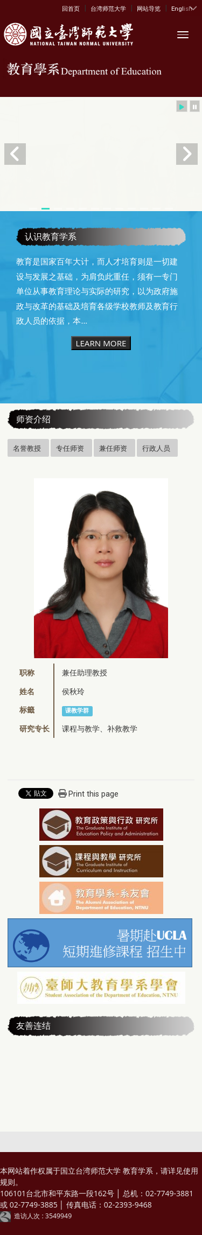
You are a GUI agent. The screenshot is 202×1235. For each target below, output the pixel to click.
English (181, 8)
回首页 (71, 8)
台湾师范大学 (108, 8)
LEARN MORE (100, 343)
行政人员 (156, 448)
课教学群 (77, 710)
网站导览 (149, 8)
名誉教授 (27, 448)
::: (64, 8)
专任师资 (70, 448)
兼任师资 (113, 448)
